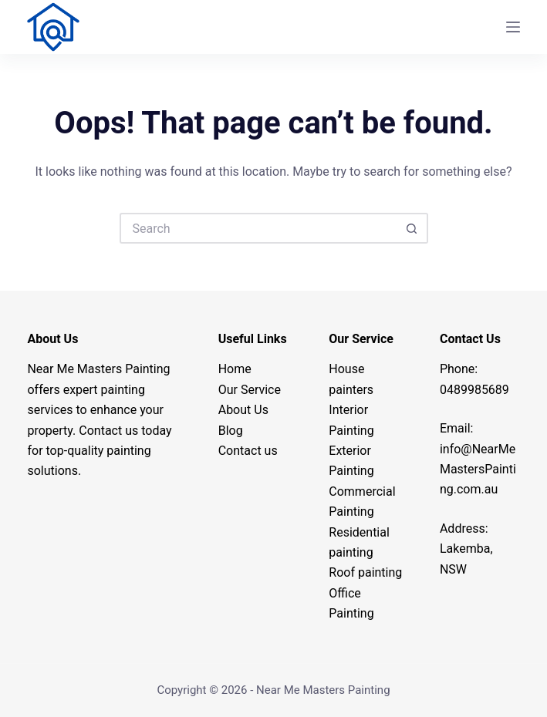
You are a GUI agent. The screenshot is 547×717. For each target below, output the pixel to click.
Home (235, 369)
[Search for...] (258, 228)
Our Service (249, 389)
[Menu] (513, 27)
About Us (243, 409)
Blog (230, 430)
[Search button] (412, 228)
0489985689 (474, 389)
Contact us (248, 450)
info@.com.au (478, 469)
